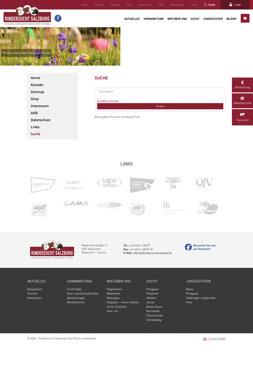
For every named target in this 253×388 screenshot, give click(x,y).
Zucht (195, 18)
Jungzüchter (213, 18)
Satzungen (113, 340)
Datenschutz (176, 4)
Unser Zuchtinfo (116, 349)
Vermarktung (154, 18)
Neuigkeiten (34, 331)
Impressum (144, 4)
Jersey (150, 344)
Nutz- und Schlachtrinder (83, 336)
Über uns (112, 353)
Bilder (231, 18)
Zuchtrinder (74, 331)
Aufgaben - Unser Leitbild (123, 344)
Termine (32, 336)
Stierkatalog (153, 362)
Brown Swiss (154, 349)
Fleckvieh (152, 336)
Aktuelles (132, 18)
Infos (189, 344)
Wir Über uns (177, 18)
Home (84, 4)
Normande (153, 353)
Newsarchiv (34, 340)
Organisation (114, 331)
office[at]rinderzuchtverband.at (152, 295)
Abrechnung (242, 85)
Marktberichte (242, 101)
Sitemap (114, 4)
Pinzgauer (152, 331)
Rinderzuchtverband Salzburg (45, 95)
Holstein (151, 340)
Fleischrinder (154, 358)
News (189, 331)
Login (237, 4)
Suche (211, 4)
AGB (160, 4)
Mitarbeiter (113, 336)
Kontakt (98, 4)
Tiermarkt (242, 117)
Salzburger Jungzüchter (201, 340)
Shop (128, 4)
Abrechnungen (76, 340)
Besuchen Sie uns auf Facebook (204, 289)
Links (193, 4)
